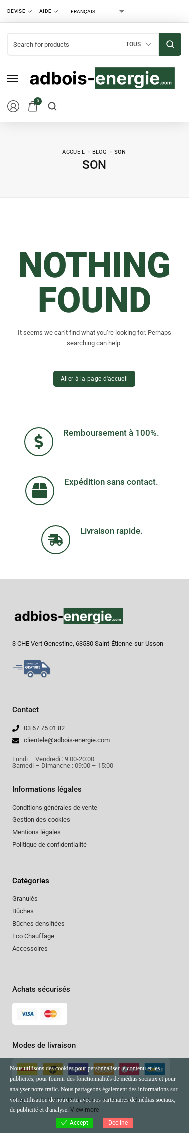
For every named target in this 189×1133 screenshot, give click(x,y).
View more (84, 1109)
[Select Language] (97, 11)
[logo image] (102, 77)
